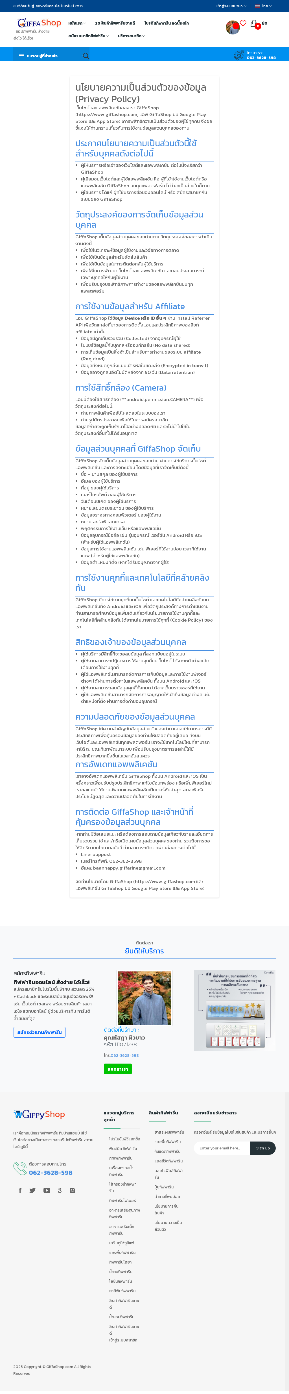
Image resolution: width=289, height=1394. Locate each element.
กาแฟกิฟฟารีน (120, 1158)
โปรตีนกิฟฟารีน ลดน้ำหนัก (166, 23)
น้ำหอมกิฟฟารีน (121, 1317)
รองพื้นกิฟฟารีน (122, 1253)
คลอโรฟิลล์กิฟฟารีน (168, 1174)
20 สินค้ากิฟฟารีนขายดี (115, 23)
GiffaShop (55, 1367)
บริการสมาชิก (131, 36)
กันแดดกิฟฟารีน (167, 1152)
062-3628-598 (261, 58)
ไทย (263, 6)
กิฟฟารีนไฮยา (120, 1262)
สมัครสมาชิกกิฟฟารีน (88, 36)
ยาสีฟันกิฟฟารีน (122, 1291)
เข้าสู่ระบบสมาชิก (231, 6)
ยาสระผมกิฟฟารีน (169, 1132)
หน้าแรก (77, 23)
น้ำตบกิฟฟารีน (120, 1272)
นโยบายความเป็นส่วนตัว (168, 1226)
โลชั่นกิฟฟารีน (120, 1281)
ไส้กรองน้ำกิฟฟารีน (122, 1187)
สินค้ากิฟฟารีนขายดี (124, 1304)
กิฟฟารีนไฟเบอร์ (122, 1201)
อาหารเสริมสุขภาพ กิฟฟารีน (124, 1213)
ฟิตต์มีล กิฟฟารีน (123, 1149)
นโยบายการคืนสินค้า (166, 1209)
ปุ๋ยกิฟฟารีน (164, 1187)
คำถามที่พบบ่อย (167, 1197)
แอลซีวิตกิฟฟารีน (168, 1161)
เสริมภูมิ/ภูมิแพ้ (121, 1243)
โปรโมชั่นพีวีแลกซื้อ (124, 1139)
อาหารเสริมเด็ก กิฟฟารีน (121, 1230)
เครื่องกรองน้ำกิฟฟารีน (121, 1171)
